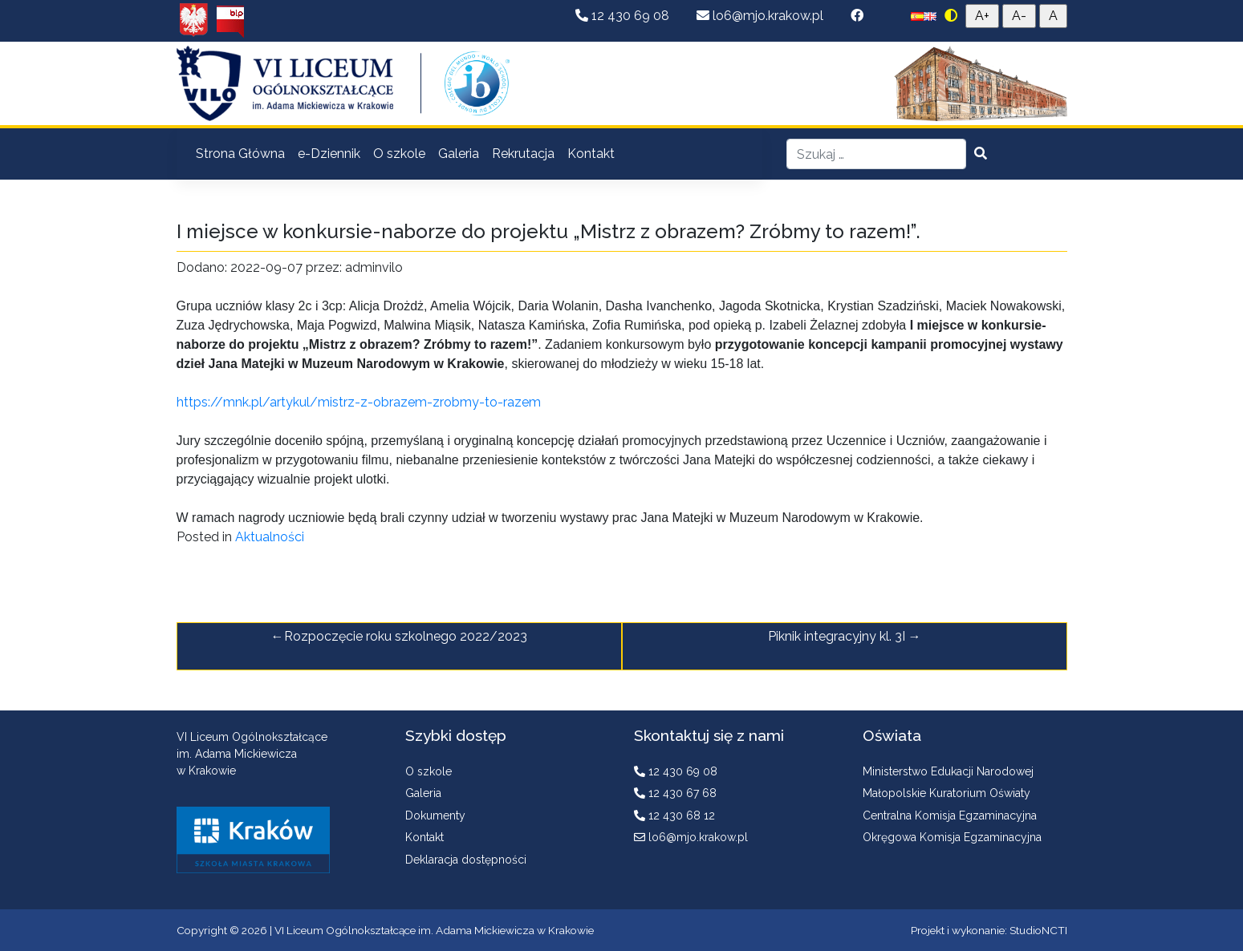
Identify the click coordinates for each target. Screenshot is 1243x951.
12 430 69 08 (623, 15)
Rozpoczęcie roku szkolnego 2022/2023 (405, 636)
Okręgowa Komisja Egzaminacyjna (952, 837)
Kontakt (591, 153)
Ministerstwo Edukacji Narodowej (948, 771)
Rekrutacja (523, 153)
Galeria (458, 153)
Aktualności (269, 536)
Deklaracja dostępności (465, 859)
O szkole (399, 153)
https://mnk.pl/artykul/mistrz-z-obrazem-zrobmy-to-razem (359, 402)
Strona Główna (240, 153)
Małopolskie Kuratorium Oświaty (946, 793)
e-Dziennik (329, 153)
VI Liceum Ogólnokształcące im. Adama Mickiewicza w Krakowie (434, 930)
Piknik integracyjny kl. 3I (836, 636)
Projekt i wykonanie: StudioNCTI (989, 930)
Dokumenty (435, 815)
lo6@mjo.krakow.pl (762, 15)
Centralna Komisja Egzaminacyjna (950, 815)
